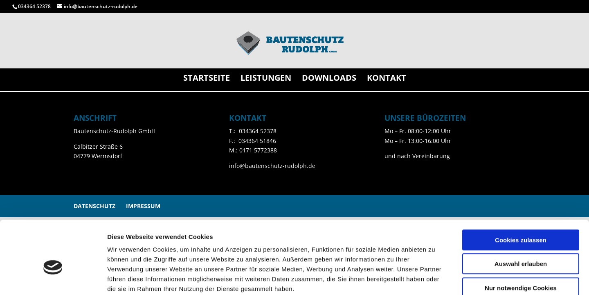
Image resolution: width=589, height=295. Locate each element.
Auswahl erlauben (521, 219)
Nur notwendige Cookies (521, 242)
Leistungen (266, 79)
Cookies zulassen (520, 194)
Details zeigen (435, 278)
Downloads (329, 79)
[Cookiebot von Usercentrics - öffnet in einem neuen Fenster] (53, 279)
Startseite (206, 79)
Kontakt (386, 79)
